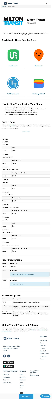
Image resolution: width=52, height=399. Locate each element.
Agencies (4, 6)
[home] (11, 4)
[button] (46, 3)
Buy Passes (26, 396)
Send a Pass (12, 125)
